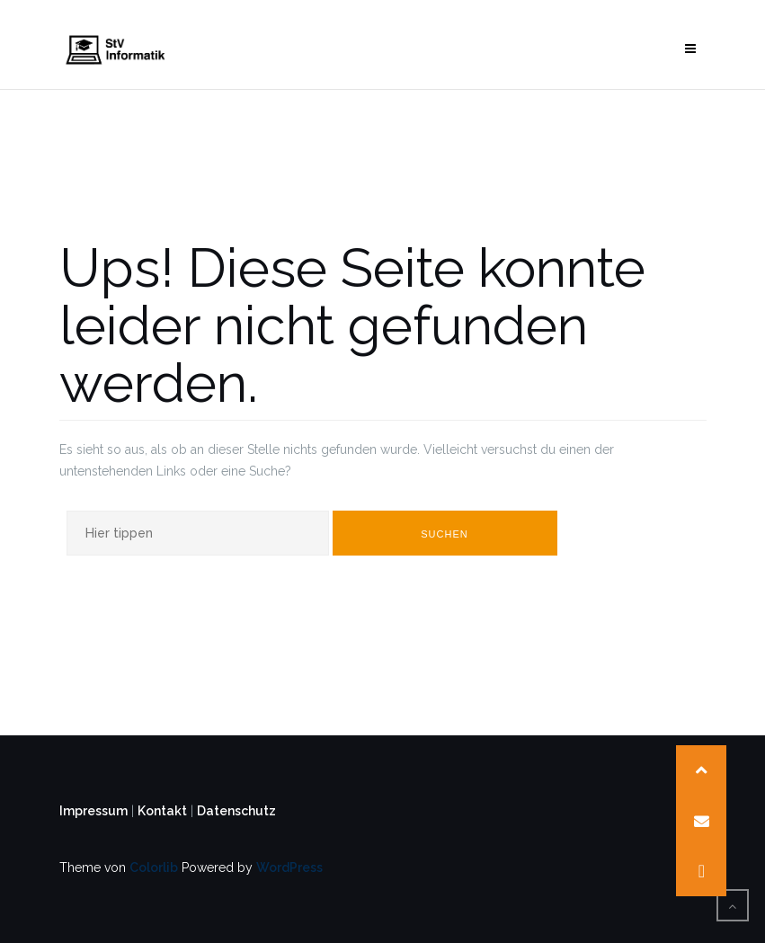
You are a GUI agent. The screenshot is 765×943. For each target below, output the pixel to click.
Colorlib (153, 867)
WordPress (289, 867)
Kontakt (162, 811)
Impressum (93, 811)
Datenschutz (236, 811)
